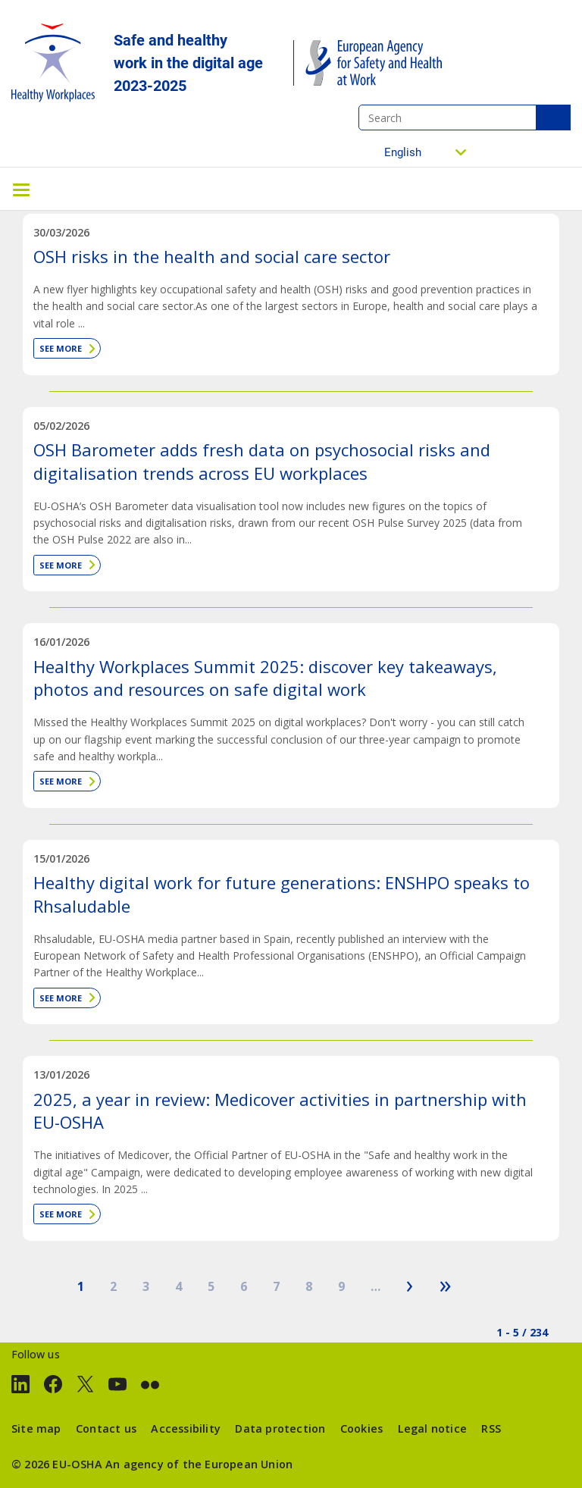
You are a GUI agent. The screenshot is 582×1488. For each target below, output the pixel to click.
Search (553, 117)
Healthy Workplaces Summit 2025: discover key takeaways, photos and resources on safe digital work (265, 678)
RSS (491, 1428)
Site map (36, 1428)
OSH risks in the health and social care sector (211, 256)
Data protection (280, 1428)
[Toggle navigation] (21, 189)
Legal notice (432, 1428)
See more (60, 348)
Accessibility (186, 1428)
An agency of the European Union (199, 1464)
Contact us (106, 1428)
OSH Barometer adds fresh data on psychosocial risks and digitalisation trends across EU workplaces (261, 461)
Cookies (361, 1428)
